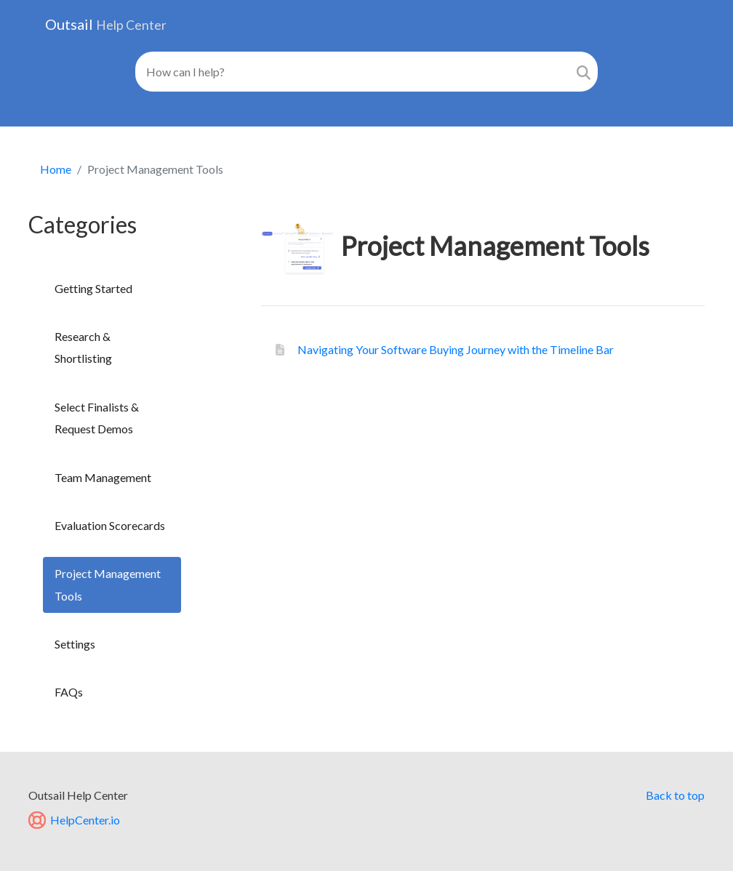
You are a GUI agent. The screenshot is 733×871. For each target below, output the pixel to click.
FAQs (69, 692)
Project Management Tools (108, 584)
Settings (75, 644)
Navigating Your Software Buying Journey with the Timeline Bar (454, 349)
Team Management (103, 477)
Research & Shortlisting (83, 347)
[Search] (583, 72)
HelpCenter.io (74, 820)
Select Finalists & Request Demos (97, 418)
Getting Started (93, 288)
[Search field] (352, 72)
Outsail (106, 24)
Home (55, 169)
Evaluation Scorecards (110, 525)
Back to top (675, 795)
